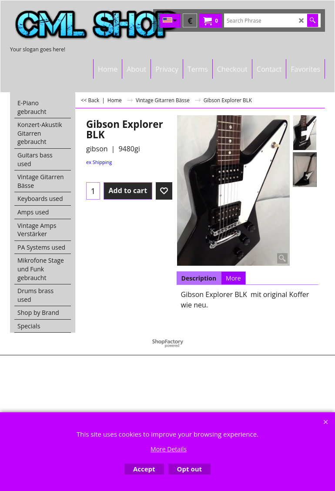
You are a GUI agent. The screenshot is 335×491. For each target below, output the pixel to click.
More (233, 278)
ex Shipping (99, 162)
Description (199, 278)
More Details (169, 449)
